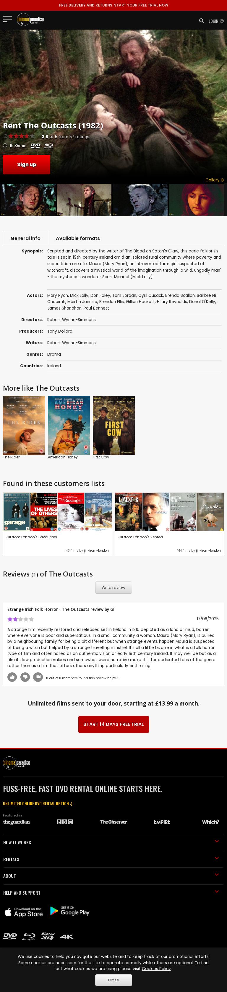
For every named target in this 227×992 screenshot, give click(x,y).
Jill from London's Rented (140, 537)
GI (112, 609)
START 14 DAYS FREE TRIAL (113, 724)
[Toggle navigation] (9, 18)
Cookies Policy (156, 969)
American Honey (63, 457)
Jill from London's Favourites (31, 537)
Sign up (26, 164)
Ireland (54, 366)
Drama (54, 354)
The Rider (11, 457)
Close (113, 980)
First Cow (101, 457)
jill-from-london (96, 550)
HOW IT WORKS (111, 842)
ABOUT (111, 875)
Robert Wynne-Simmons (71, 343)
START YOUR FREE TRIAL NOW (113, 5)
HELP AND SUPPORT (111, 892)
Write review (113, 587)
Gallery (214, 180)
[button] (200, 20)
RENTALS (111, 859)
